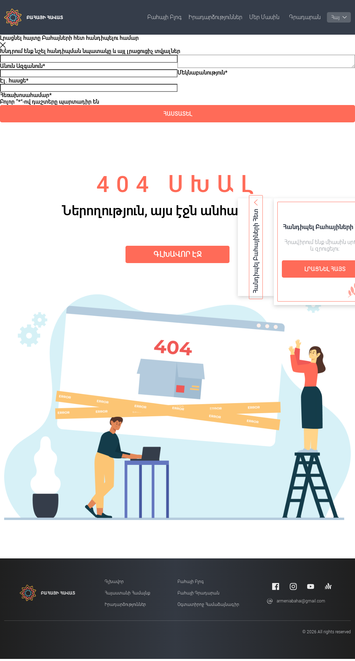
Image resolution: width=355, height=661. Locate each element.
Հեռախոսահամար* (26, 95)
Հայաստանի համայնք (127, 595)
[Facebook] (275, 588)
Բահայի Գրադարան (198, 595)
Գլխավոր (114, 584)
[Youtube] (310, 588)
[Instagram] (293, 588)
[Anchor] (328, 588)
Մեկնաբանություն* (202, 75)
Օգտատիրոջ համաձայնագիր (208, 607)
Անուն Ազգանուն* (22, 66)
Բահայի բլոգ (164, 17)
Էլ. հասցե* (14, 80)
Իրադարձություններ (215, 17)
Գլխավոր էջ (177, 255)
